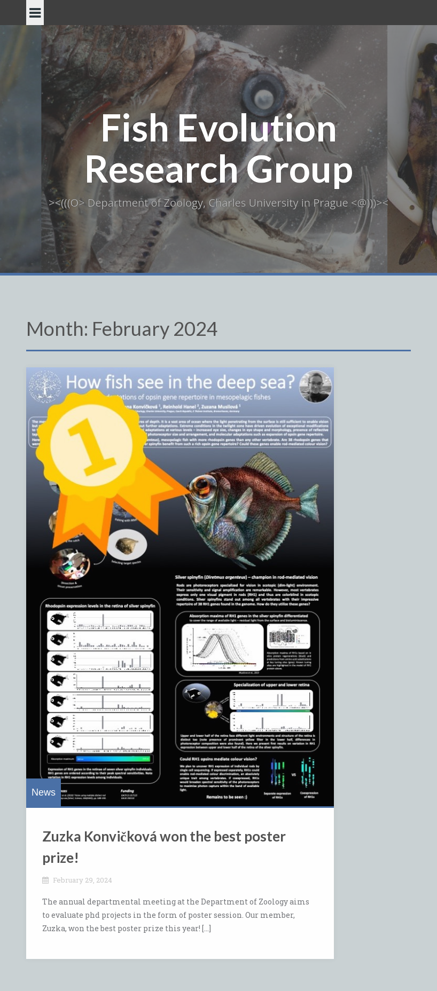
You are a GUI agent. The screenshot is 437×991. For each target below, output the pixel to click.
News (44, 792)
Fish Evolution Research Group (218, 148)
